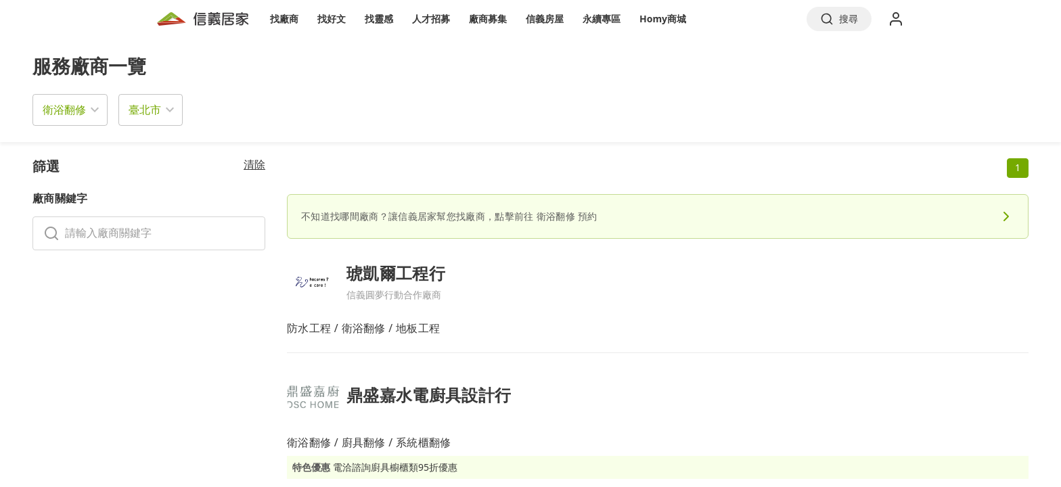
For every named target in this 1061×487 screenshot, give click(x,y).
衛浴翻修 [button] (64, 109)
